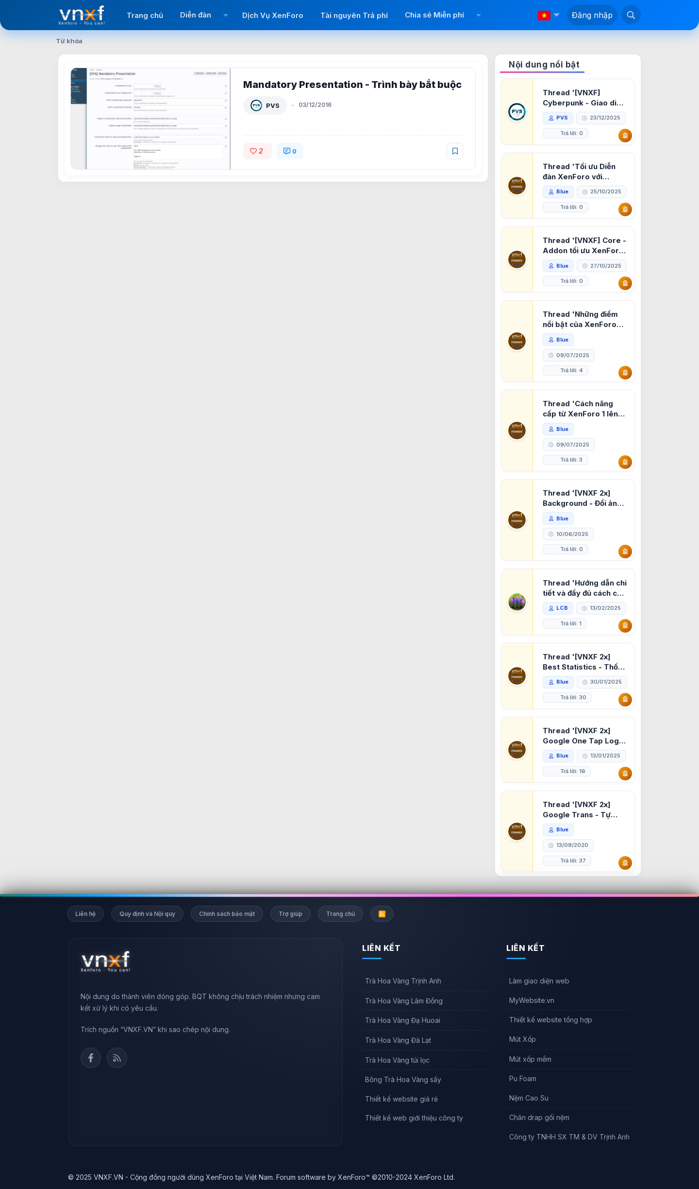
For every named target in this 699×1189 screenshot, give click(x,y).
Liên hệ (85, 913)
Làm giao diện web (539, 981)
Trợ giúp (290, 913)
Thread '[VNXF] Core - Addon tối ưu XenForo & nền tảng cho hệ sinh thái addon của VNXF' (584, 246)
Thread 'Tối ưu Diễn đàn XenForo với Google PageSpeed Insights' (579, 172)
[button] (225, 15)
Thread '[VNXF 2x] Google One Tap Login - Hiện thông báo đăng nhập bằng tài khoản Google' (584, 736)
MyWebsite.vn (531, 1000)
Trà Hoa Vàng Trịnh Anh (403, 981)
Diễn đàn (195, 14)
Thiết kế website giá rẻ (401, 1099)
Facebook (90, 1057)
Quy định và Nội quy (147, 913)
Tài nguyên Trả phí (354, 15)
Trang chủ (145, 15)
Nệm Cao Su (529, 1098)
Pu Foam (522, 1078)
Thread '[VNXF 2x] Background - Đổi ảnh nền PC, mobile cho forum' (582, 498)
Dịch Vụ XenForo (272, 15)
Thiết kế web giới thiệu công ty (414, 1118)
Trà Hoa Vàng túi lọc (397, 1060)
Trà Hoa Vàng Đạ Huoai (402, 1020)
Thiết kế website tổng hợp (550, 1020)
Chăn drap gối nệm (539, 1117)
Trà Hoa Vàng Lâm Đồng (404, 1001)
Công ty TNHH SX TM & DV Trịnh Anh (569, 1137)
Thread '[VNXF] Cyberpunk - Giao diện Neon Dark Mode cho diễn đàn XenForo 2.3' (584, 98)
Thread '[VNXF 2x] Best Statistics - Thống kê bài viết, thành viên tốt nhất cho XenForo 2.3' (585, 662)
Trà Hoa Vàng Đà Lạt (398, 1040)
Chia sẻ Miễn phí (434, 14)
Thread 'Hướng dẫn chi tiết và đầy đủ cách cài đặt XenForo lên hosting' (585, 588)
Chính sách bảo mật (227, 913)
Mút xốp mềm (530, 1059)
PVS (273, 105)
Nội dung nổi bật (544, 64)
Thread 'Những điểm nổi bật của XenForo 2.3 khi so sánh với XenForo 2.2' (580, 319)
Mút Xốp (522, 1039)
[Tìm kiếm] (631, 14)
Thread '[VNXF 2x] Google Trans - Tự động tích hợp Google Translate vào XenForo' (582, 810)
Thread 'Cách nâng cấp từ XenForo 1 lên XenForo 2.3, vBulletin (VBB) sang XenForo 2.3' (583, 409)
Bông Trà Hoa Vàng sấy (403, 1079)
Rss (117, 1057)
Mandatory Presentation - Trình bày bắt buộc (352, 84)
